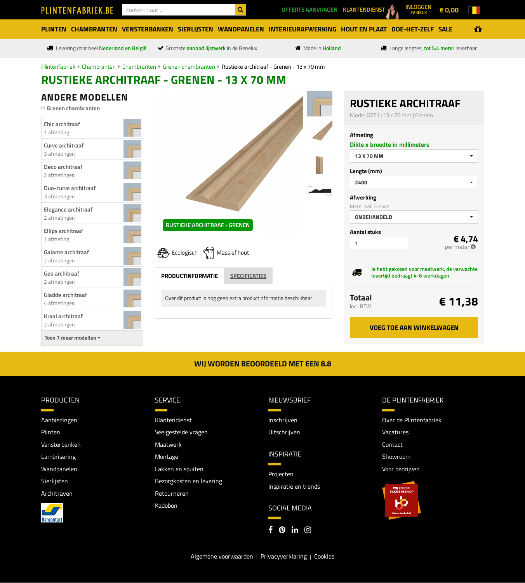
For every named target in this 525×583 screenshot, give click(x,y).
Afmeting (361, 134)
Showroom (396, 457)
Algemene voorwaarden (222, 556)
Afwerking (363, 197)
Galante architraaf (66, 252)
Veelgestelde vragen (181, 432)
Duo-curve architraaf (70, 188)
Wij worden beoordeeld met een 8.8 (262, 363)
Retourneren (172, 493)
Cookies (324, 556)
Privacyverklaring (284, 556)
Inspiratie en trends (294, 486)
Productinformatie (189, 275)
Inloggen (418, 9)
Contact (392, 444)
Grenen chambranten (189, 66)
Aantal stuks (365, 231)
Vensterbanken (61, 444)
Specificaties (248, 275)
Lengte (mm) (366, 171)
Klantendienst (173, 420)
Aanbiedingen (59, 420)
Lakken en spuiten (179, 469)
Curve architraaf (63, 145)
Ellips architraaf (63, 230)
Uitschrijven (284, 432)
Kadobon (166, 505)
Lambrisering (58, 457)
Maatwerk (168, 444)
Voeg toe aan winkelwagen (414, 328)
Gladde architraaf (65, 294)
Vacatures (395, 432)
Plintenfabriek (58, 66)
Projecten (281, 474)
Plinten (50, 432)
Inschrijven (282, 420)
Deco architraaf (63, 166)
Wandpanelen (59, 469)
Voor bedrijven (401, 469)
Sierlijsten (54, 481)
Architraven (57, 493)
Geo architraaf (61, 273)
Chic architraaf (62, 124)
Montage (166, 457)
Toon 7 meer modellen (73, 338)
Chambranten (99, 66)
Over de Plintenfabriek (412, 420)
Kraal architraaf (63, 316)
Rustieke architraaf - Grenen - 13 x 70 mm (273, 66)
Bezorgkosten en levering (188, 481)
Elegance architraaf (68, 209)
